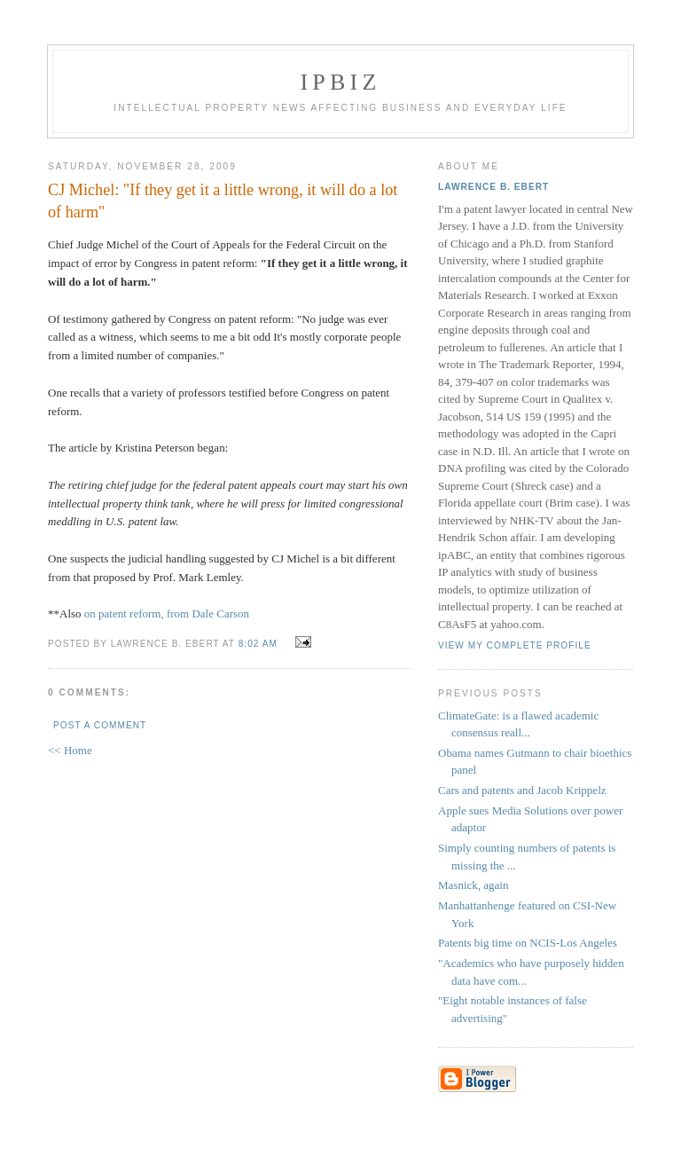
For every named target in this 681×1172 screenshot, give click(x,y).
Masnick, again (473, 885)
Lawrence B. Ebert (493, 187)
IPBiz (341, 82)
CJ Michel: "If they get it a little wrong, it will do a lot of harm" (222, 201)
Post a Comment (99, 725)
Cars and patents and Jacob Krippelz (522, 790)
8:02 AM (258, 644)
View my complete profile (514, 645)
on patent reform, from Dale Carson (166, 613)
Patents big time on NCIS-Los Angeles (527, 942)
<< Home (70, 750)
